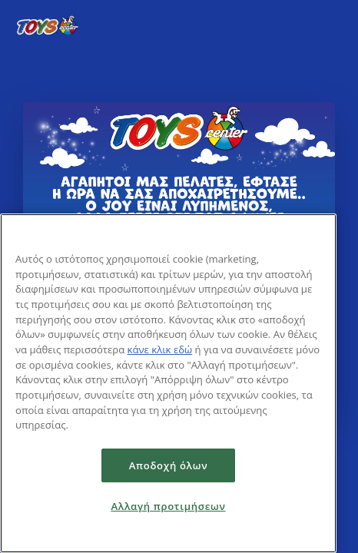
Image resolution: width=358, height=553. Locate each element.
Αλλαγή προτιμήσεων (168, 506)
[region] (168, 383)
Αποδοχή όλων (168, 465)
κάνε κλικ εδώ (160, 349)
